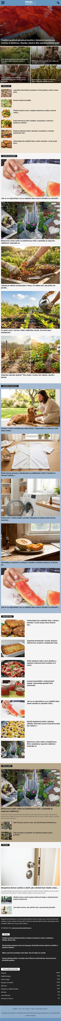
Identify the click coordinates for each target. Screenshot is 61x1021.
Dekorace (4, 986)
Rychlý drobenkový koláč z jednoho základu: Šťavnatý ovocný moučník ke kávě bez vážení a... (43, 724)
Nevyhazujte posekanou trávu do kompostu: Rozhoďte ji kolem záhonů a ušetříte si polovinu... (15, 61)
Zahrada (3, 992)
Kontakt (27, 1009)
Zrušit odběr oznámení (41, 1009)
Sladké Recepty (6, 976)
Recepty (3, 973)
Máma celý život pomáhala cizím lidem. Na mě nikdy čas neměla (24, 953)
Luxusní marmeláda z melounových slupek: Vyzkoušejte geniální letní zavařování (40, 683)
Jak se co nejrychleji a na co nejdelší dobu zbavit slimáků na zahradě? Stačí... (43, 702)
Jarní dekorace (5, 995)
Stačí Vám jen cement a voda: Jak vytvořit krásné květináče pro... (35, 822)
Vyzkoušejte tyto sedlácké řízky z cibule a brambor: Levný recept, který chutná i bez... (43, 623)
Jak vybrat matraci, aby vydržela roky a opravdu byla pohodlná (34, 907)
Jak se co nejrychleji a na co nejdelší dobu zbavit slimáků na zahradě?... (30, 198)
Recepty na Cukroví (7, 998)
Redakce (15, 1009)
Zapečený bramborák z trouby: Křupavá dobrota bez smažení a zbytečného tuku (42, 642)
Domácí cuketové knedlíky (22, 100)
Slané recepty (5, 979)
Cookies (32, 1009)
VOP (23, 1009)
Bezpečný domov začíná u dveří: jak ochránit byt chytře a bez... (29, 888)
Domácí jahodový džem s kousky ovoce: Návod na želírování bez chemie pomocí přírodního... (13, 79)
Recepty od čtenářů (7, 982)
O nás (19, 1009)
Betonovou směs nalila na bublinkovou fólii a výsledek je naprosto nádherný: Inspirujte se (42, 744)
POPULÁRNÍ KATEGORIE (10, 969)
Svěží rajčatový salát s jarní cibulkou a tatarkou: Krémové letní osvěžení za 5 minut (41, 663)
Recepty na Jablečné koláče (9, 989)
